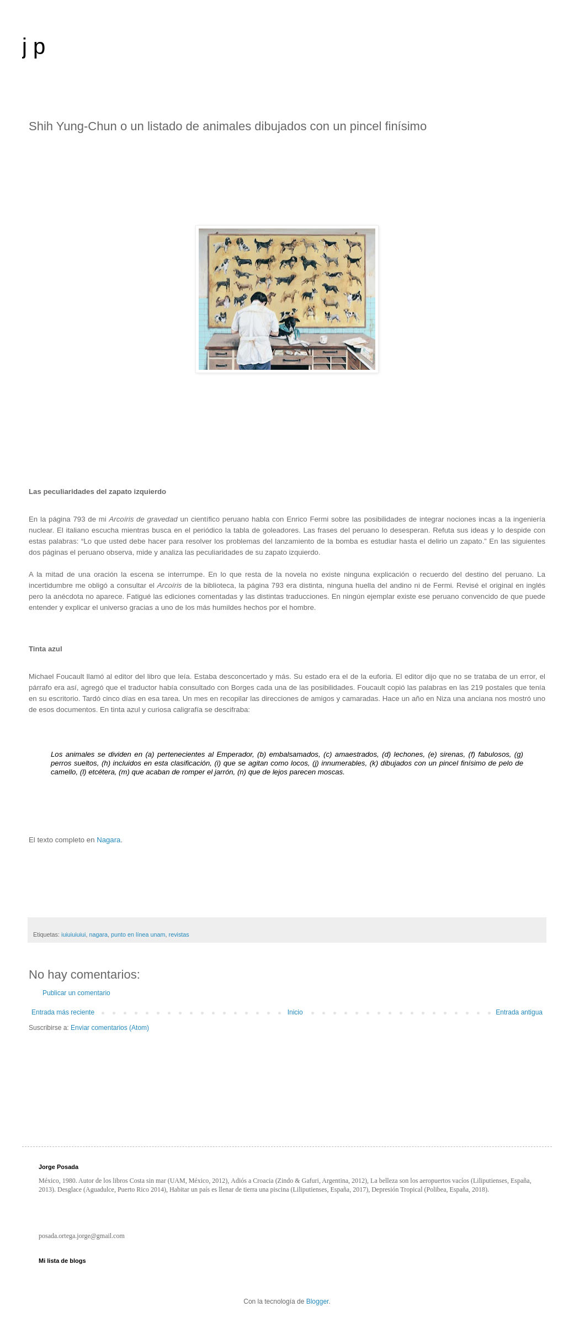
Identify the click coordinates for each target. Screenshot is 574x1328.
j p (33, 46)
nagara (98, 934)
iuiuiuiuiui (73, 934)
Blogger (317, 1301)
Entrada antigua (519, 1012)
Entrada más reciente (62, 1012)
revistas (179, 934)
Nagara (108, 840)
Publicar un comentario (76, 993)
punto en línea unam (138, 934)
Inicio (295, 1012)
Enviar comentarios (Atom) (110, 1028)
